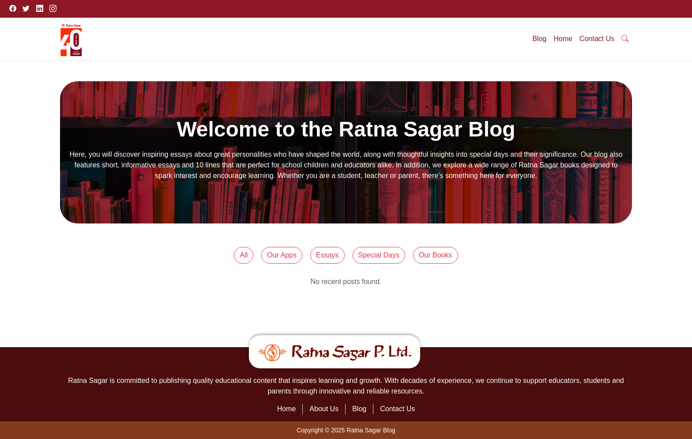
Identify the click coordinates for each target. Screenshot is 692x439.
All (244, 255)
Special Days (378, 255)
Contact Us (596, 38)
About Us (323, 409)
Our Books (435, 255)
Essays (327, 255)
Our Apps (282, 255)
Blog (539, 38)
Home (562, 38)
